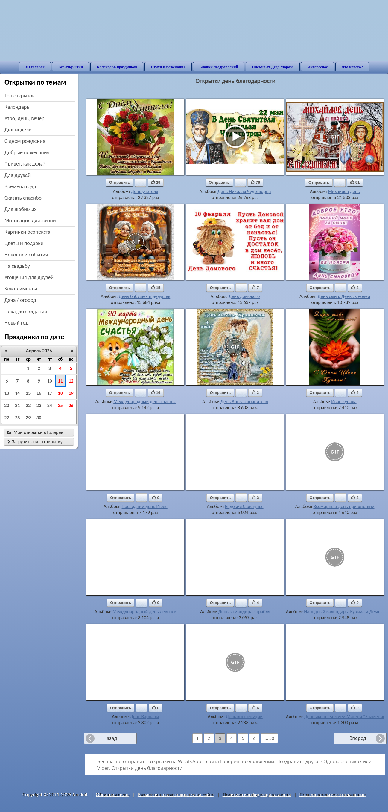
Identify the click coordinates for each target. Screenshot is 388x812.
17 (49, 393)
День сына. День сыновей (344, 296)
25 (60, 405)
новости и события (26, 254)
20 (6, 405)
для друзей (17, 175)
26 (71, 405)
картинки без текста (27, 232)
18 (60, 393)
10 (49, 381)
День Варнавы (144, 716)
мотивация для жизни (30, 220)
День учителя (144, 191)
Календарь (16, 107)
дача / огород (20, 300)
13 (6, 393)
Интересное (317, 67)
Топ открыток (19, 95)
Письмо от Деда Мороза (273, 67)
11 (60, 381)
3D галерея (35, 67)
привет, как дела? (24, 163)
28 (17, 417)
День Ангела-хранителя (244, 401)
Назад (110, 738)
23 (38, 405)
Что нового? (352, 67)
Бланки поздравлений (218, 67)
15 (28, 393)
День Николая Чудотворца (244, 191)
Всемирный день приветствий (343, 506)
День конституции (244, 716)
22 (28, 405)
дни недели (18, 129)
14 (17, 393)
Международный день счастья (144, 401)
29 (28, 417)
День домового (244, 296)
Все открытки (70, 67)
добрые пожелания (26, 152)
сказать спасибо (23, 198)
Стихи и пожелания (168, 67)
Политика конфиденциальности (257, 794)
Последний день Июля (145, 506)
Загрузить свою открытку (35, 441)
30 (38, 417)
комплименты (20, 288)
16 (38, 393)
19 (71, 393)
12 (71, 381)
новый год (16, 322)
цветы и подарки (23, 243)
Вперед (357, 738)
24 (49, 405)
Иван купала (343, 401)
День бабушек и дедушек (144, 296)
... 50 (269, 738)
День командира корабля (244, 611)
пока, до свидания (25, 311)
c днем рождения (24, 141)
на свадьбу (17, 266)
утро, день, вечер (24, 118)
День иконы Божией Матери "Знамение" (345, 716)
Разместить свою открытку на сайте (176, 794)
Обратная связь (113, 794)
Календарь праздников (117, 67)
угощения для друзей (29, 277)
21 (17, 405)
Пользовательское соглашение (332, 794)
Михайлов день (344, 191)
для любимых (20, 209)
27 (6, 417)
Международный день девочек (144, 611)
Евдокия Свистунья (244, 506)
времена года (20, 186)
